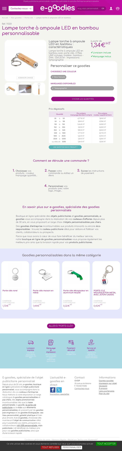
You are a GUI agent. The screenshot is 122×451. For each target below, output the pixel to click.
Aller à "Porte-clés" (61, 326)
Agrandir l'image (25, 78)
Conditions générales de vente (37, 440)
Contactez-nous (19, 8)
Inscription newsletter (59, 394)
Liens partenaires (106, 391)
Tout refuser (50, 447)
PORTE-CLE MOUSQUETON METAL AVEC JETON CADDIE (106, 293)
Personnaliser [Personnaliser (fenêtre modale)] (72, 447)
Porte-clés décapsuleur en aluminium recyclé (75, 292)
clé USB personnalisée (27, 426)
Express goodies (106, 381)
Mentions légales (59, 440)
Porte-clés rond (11, 291)
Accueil (5, 18)
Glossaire (103, 386)
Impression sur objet (108, 383)
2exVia (80, 440)
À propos (103, 388)
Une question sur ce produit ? (65, 147)
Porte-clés (29, 18)
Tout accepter (106, 444)
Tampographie (60, 88)
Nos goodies (16, 18)
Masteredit (92, 440)
